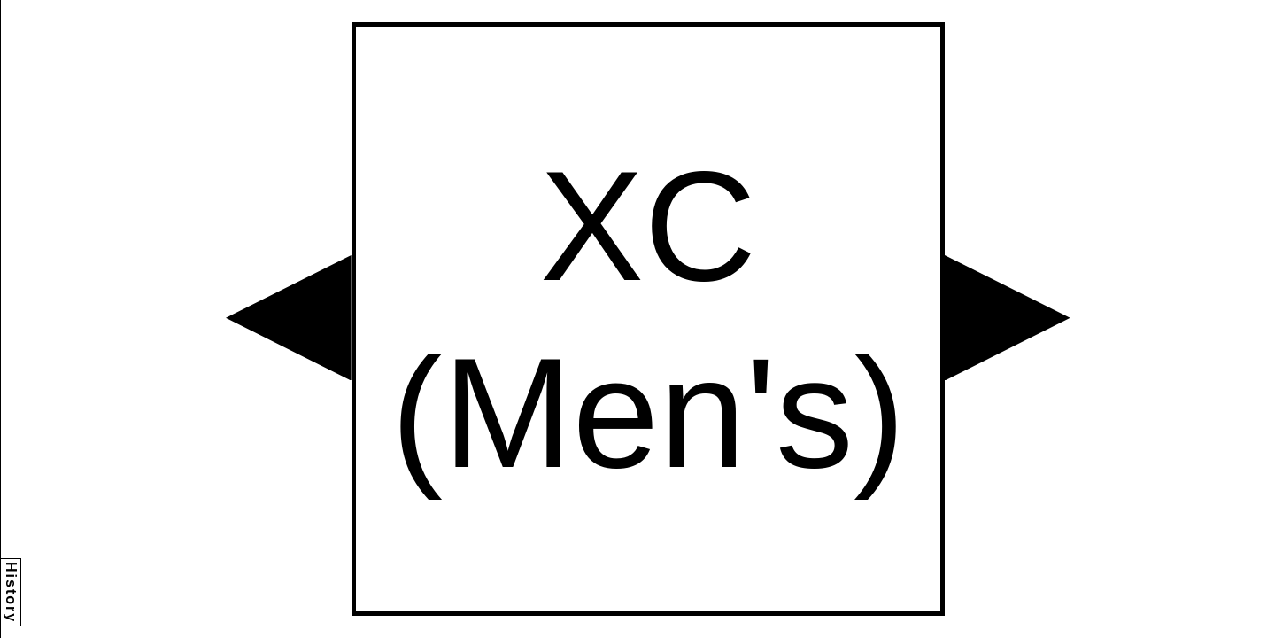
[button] (289, 318)
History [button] (11, 592)
